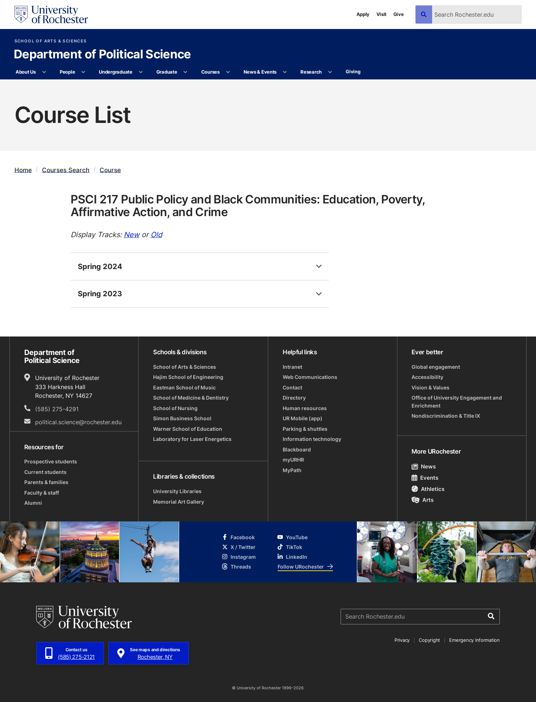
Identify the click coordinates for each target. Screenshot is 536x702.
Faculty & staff (41, 492)
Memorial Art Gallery (178, 501)
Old (156, 234)
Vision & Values (431, 387)
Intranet (292, 367)
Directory (294, 397)
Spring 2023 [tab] (100, 293)
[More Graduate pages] (185, 72)
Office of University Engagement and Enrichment (457, 401)
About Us (26, 72)
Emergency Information (474, 640)
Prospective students (50, 461)
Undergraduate (115, 72)
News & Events (260, 72)
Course (110, 169)
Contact (292, 387)
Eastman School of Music (184, 387)
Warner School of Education (187, 429)
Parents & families (46, 482)
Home (23, 169)
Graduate (166, 72)
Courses (210, 72)
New (131, 234)
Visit (381, 14)
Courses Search (65, 169)
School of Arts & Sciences (50, 41)
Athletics (428, 489)
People (67, 72)
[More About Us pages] (44, 72)
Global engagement (436, 367)
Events (425, 478)
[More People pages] (83, 72)
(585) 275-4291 (57, 409)
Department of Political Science (102, 55)
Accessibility (427, 377)
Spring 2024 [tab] (100, 266)
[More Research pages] (330, 72)
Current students (45, 472)
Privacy (402, 640)
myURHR (293, 459)
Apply (363, 14)
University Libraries (177, 491)
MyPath (292, 470)
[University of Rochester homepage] (51, 14)
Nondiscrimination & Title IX (446, 416)
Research (311, 72)
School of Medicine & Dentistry (191, 397)
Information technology (312, 439)
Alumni (33, 503)
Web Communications (310, 377)
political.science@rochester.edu (78, 422)
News (424, 466)
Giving (353, 71)
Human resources (305, 408)
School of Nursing (175, 408)
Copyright (429, 640)
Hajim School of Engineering (188, 377)
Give (398, 14)
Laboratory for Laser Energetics (192, 439)
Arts (423, 500)
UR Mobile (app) (302, 418)
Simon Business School (182, 418)
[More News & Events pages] (285, 72)
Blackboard (297, 449)
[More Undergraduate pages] (141, 72)
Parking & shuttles (305, 429)
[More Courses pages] (228, 72)
